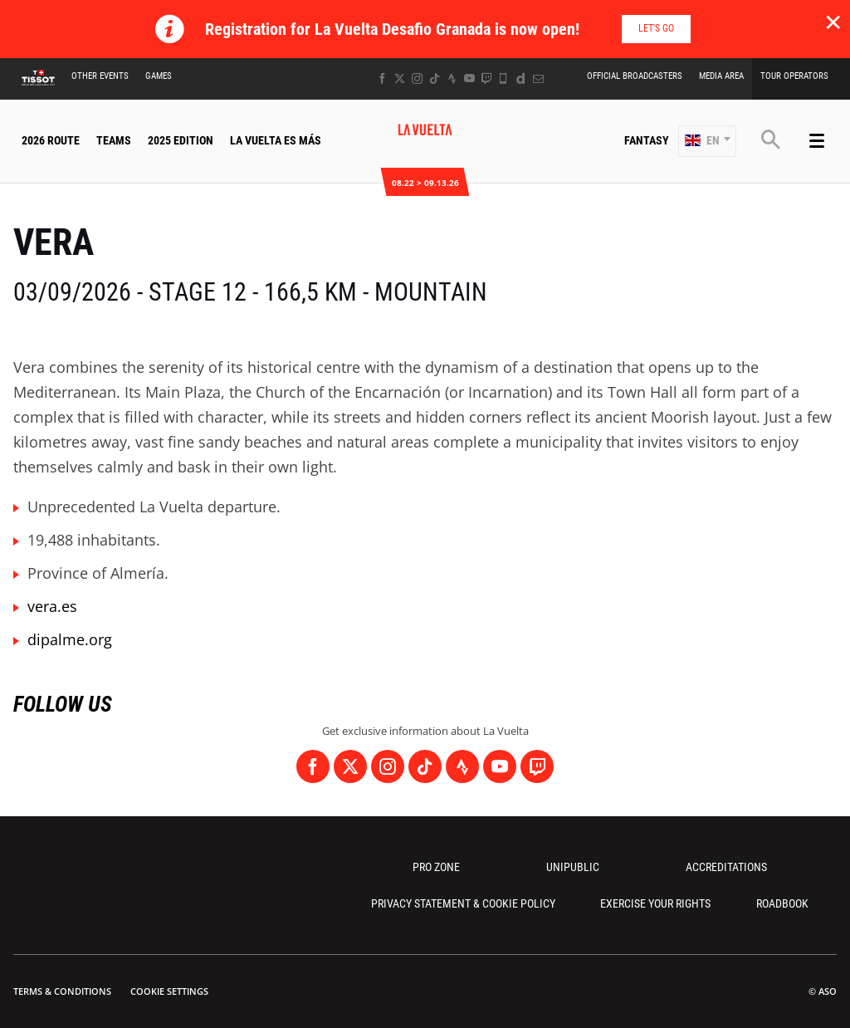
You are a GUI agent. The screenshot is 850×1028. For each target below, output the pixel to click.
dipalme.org (69, 639)
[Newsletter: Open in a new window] (538, 78)
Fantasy (646, 140)
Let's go (656, 28)
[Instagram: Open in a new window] (417, 78)
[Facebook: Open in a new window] (382, 78)
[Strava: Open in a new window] (452, 78)
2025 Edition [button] (180, 140)
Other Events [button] (100, 76)
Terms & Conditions (62, 991)
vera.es (52, 606)
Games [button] (158, 76)
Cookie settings (169, 991)
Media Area (721, 76)
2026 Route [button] (51, 140)
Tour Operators (794, 76)
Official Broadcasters (634, 76)
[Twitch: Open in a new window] (486, 78)
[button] (707, 141)
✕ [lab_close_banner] (833, 21)
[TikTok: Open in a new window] (434, 78)
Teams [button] (113, 140)
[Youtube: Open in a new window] (469, 78)
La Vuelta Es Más (275, 140)
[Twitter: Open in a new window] (399, 78)
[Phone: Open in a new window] (503, 78)
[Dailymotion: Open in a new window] (521, 78)
